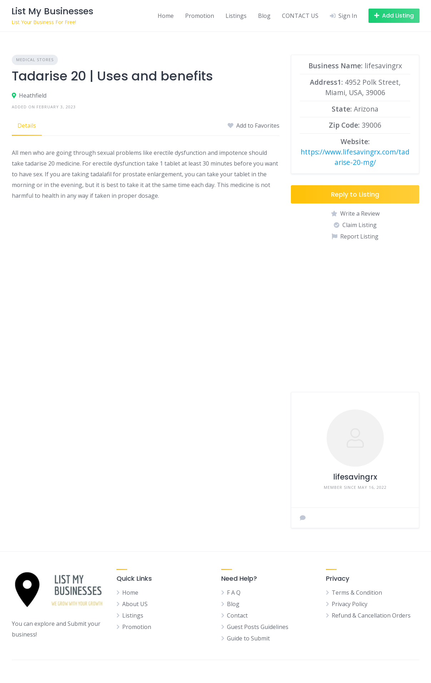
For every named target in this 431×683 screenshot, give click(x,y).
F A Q (234, 592)
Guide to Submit (248, 638)
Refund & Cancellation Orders (371, 615)
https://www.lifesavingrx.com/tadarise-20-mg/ (355, 157)
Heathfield (32, 95)
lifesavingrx (355, 477)
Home (166, 16)
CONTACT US (300, 16)
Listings (236, 16)
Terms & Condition (357, 592)
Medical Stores (35, 59)
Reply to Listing (355, 194)
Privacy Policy (349, 604)
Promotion (199, 16)
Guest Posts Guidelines (257, 627)
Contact (237, 615)
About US (135, 604)
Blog (264, 16)
